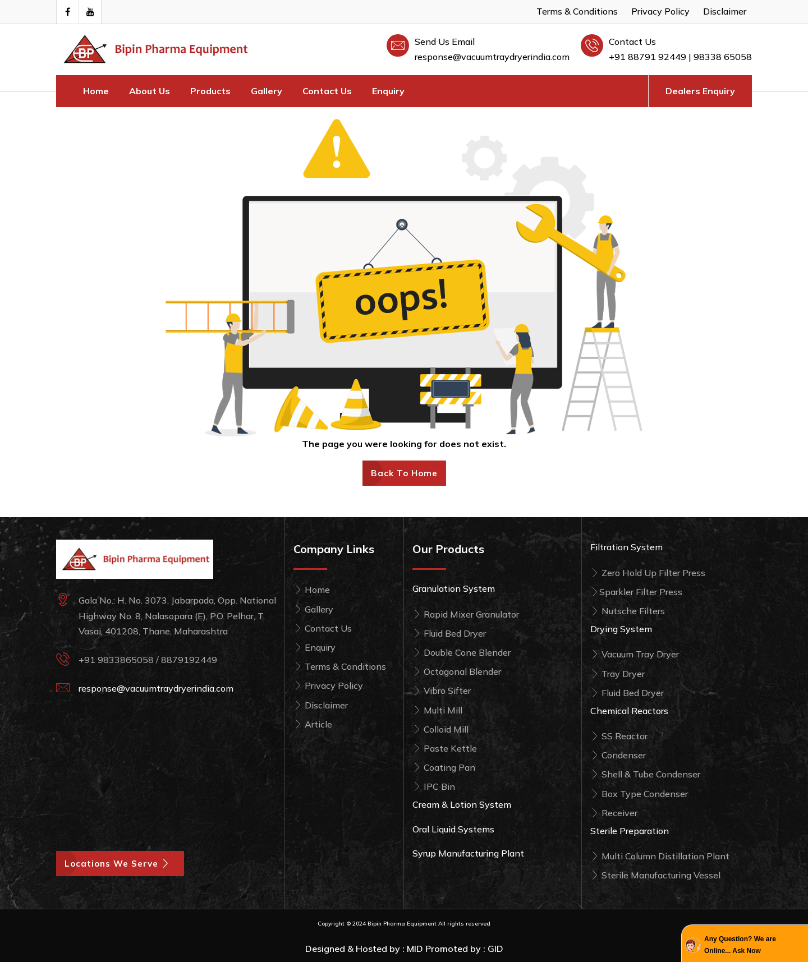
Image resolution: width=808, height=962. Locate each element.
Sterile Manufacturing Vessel (655, 875)
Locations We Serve (120, 863)
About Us (149, 90)
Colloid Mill (440, 729)
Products (210, 90)
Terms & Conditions (577, 11)
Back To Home (404, 473)
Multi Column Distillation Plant (659, 856)
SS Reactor (619, 736)
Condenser (618, 755)
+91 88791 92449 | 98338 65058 (680, 56)
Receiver (613, 812)
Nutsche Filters (627, 610)
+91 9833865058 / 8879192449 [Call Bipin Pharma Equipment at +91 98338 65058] (148, 659)
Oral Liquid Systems (453, 829)
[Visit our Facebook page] (67, 12)
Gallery (266, 90)
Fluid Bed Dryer (449, 633)
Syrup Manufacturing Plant (468, 853)
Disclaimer (724, 11)
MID (415, 948)
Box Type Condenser (639, 793)
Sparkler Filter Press (636, 591)
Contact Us (327, 90)
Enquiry (388, 90)
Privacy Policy (660, 11)
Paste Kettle (444, 748)
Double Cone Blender (461, 652)
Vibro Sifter (441, 690)
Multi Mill (437, 710)
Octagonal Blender (456, 671)
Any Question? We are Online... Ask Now (740, 944)
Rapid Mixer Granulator (465, 614)
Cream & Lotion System (461, 804)
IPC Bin (433, 786)
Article (312, 724)
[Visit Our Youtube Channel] (90, 12)
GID (495, 948)
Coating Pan (443, 767)
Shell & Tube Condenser (645, 774)
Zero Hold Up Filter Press (647, 572)
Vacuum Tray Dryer (634, 654)
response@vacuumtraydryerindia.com (492, 56)
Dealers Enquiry (700, 90)
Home (96, 90)
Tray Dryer (617, 673)
